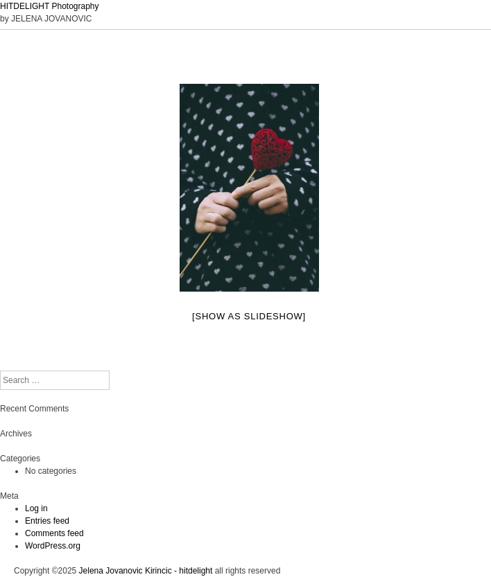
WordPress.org (52, 546)
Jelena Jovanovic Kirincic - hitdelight (146, 571)
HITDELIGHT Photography (49, 6)
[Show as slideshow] (249, 316)
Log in (36, 508)
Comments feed (54, 533)
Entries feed (47, 521)
